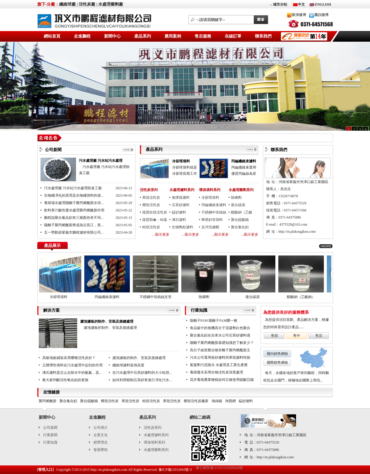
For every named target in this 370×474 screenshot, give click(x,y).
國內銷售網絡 (277, 354)
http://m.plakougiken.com (109, 469)
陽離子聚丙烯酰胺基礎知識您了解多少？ (222, 343)
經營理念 (100, 442)
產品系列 (142, 36)
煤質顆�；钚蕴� (154, 221)
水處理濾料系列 (181, 190)
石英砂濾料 (181, 205)
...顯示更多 (161, 234)
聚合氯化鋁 (240, 227)
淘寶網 (230, 401)
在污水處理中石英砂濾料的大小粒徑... (142, 373)
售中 (296, 336)
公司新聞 (50, 428)
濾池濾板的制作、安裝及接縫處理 (106, 321)
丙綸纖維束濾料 (243, 161)
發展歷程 (100, 450)
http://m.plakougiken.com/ (297, 231)
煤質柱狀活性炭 (154, 212)
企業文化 (100, 435)
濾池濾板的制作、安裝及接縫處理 (139, 358)
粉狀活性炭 (151, 227)
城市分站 (278, 4)
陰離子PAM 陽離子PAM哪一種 (213, 320)
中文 (301, 4)
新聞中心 (112, 36)
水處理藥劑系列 (241, 190)
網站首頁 (52, 36)
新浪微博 (299, 15)
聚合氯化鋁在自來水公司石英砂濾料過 (220, 335)
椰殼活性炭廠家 (196, 401)
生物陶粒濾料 (182, 227)
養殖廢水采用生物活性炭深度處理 (216, 372)
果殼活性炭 (151, 197)
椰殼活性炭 (151, 205)
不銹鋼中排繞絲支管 (157, 297)
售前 (274, 336)
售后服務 (203, 36)
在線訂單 (233, 36)
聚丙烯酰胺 (47, 401)
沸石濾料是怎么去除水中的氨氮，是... (72, 373)
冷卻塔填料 (181, 161)
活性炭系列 (149, 190)
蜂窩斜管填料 (212, 220)
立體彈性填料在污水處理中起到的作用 (72, 365)
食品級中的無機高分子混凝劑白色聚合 (220, 328)
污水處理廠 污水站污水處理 (100, 160)
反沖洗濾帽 (210, 227)
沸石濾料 (179, 220)
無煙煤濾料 (181, 197)
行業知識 (50, 442)
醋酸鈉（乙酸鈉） (241, 213)
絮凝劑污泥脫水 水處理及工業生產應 (219, 365)
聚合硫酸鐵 (240, 220)
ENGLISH (322, 4)
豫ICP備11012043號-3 (175, 469)
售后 (318, 336)
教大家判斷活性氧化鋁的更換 (65, 380)
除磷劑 (236, 197)
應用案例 (172, 36)
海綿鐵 (216, 401)
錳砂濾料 (179, 212)
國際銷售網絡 (277, 362)
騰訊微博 (321, 15)
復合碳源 (238, 205)
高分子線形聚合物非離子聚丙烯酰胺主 (220, 350)
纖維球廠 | (68, 4)
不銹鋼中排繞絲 (213, 212)
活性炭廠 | (88, 4)
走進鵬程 (82, 36)
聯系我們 (263, 36)
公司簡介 (100, 428)
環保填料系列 (209, 190)
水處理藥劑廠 (110, 4)
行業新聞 (50, 435)
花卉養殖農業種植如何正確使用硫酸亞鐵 (222, 380)
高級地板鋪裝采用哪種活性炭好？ (69, 358)
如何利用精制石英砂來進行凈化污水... (142, 380)
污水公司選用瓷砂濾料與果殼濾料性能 (220, 357)
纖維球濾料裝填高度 (128, 365)
